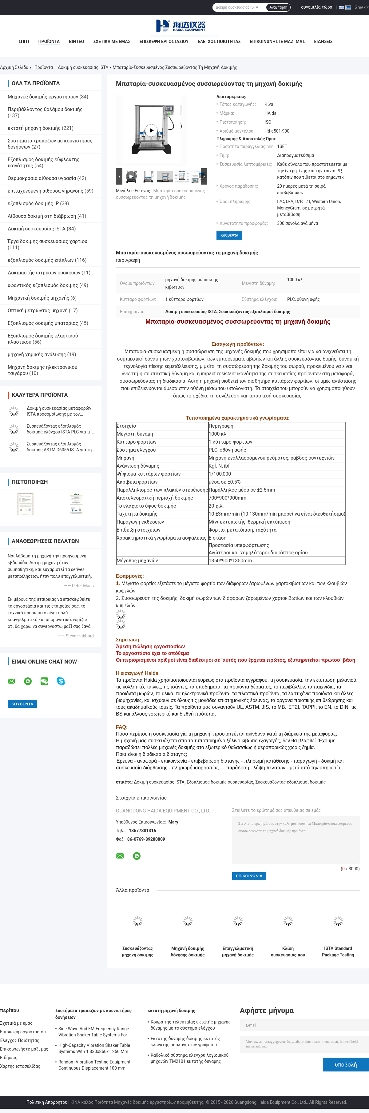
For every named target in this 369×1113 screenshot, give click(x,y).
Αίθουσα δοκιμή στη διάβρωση (42, 216)
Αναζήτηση (278, 7)
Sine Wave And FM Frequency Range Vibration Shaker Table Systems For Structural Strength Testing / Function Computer (94, 1032)
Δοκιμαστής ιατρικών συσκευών (44, 273)
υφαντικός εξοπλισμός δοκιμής (43, 285)
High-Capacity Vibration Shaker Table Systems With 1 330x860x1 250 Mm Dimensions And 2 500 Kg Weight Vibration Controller (94, 1049)
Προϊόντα (49, 41)
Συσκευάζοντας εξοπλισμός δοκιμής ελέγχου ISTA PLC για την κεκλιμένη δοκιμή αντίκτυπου (60, 432)
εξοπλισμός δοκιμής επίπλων (41, 260)
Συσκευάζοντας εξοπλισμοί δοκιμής (291, 782)
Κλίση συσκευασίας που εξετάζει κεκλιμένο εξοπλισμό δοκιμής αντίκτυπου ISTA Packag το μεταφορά (288, 952)
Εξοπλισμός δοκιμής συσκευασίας (220, 782)
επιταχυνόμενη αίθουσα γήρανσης (45, 191)
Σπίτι (23, 41)
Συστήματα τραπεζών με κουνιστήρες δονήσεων (93, 1014)
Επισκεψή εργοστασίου (164, 41)
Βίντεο (76, 41)
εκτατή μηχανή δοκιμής (34, 128)
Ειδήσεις (323, 41)
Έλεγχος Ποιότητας (219, 41)
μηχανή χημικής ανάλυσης (37, 354)
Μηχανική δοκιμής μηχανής (38, 298)
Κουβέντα (229, 235)
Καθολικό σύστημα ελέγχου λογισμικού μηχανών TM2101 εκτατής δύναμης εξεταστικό (189, 1059)
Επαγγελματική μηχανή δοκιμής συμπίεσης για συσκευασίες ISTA (238, 952)
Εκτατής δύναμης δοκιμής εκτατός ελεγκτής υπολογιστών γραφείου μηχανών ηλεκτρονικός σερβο (185, 1042)
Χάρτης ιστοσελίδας (20, 1066)
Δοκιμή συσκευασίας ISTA (83, 67)
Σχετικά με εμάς (111, 41)
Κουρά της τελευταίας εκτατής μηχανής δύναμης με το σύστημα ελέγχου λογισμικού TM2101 (191, 1025)
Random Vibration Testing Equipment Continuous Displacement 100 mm (94, 1065)
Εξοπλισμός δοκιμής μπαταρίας (43, 323)
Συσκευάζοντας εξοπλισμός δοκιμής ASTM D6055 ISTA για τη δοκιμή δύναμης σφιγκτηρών (59, 449)
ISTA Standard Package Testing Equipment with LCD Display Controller (338, 952)
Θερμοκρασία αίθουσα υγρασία (42, 178)
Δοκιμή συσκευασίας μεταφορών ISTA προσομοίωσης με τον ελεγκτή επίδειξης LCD (59, 414)
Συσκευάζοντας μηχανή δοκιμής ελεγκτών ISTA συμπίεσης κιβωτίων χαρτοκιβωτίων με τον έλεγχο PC (137, 952)
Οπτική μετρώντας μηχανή (38, 310)
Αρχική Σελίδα (14, 67)
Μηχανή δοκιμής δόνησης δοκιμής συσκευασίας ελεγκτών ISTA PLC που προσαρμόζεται (188, 952)
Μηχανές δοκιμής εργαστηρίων (43, 97)
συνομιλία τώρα (316, 7)
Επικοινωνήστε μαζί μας (277, 41)
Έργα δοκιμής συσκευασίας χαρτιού (47, 241)
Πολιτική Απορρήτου (46, 1102)
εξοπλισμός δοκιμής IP (33, 203)
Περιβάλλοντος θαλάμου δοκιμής (45, 109)
